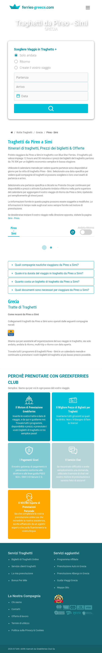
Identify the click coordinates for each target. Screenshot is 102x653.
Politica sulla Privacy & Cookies (27, 630)
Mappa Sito (63, 587)
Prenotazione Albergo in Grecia (73, 573)
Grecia (39, 132)
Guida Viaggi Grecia (67, 580)
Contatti (15, 609)
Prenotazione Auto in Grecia (71, 566)
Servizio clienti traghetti (23, 566)
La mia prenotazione (22, 573)
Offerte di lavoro (19, 616)
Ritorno (25, 61)
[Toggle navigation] (88, 7)
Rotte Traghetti (24, 132)
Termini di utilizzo (20, 623)
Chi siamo (16, 602)
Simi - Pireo (13, 218)
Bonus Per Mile (19, 580)
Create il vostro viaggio (35, 68)
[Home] (12, 132)
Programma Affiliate (67, 559)
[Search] (51, 108)
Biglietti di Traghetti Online (25, 559)
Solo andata (28, 55)
